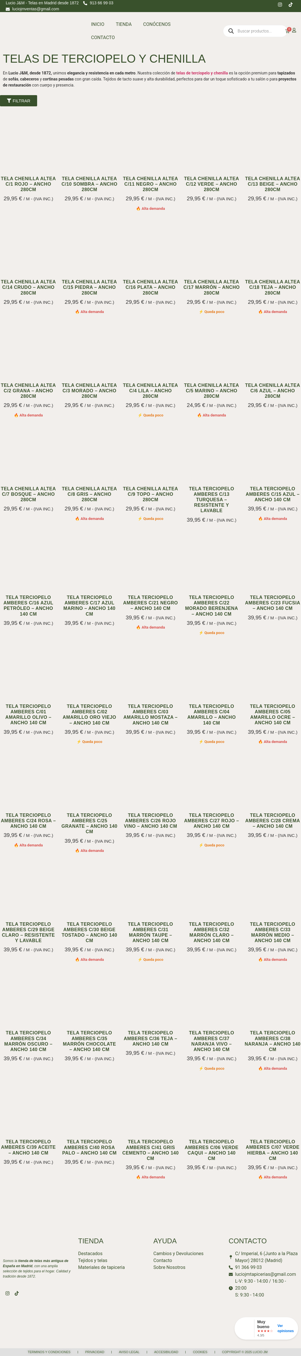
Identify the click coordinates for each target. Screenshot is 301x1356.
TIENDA (124, 24)
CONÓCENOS (157, 24)
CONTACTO (103, 37)
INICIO (97, 24)
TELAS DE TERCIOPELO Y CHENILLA (104, 58)
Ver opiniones (285, 1328)
